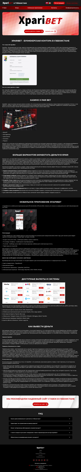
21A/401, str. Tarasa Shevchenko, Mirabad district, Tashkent (41, 465)
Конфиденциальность (40, 456)
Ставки (40, 450)
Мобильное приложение (40, 453)
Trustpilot (6, 387)
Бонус (40, 452)
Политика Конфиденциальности (41, 469)
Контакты (40, 455)
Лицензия (41, 468)
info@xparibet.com (60, 341)
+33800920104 (41, 466)
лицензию (5, 50)
